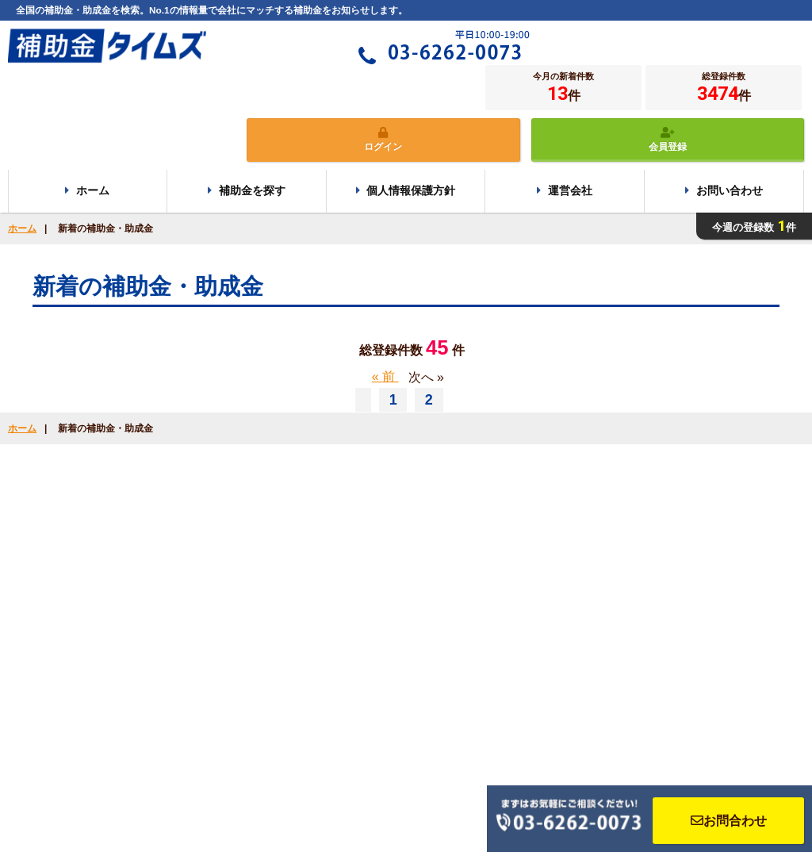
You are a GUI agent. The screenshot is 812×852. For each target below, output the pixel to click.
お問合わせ (729, 820)
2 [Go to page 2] (429, 400)
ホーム (22, 228)
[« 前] (363, 400)
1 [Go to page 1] (395, 400)
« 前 (385, 376)
